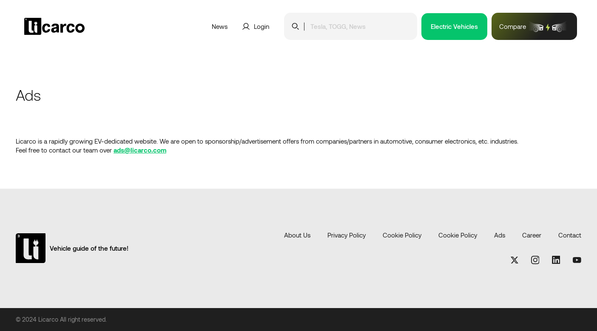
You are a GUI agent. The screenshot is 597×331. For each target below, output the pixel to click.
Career (531, 235)
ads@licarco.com (140, 150)
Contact (569, 235)
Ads (499, 235)
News (219, 26)
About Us (297, 235)
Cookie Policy (402, 235)
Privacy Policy (346, 235)
